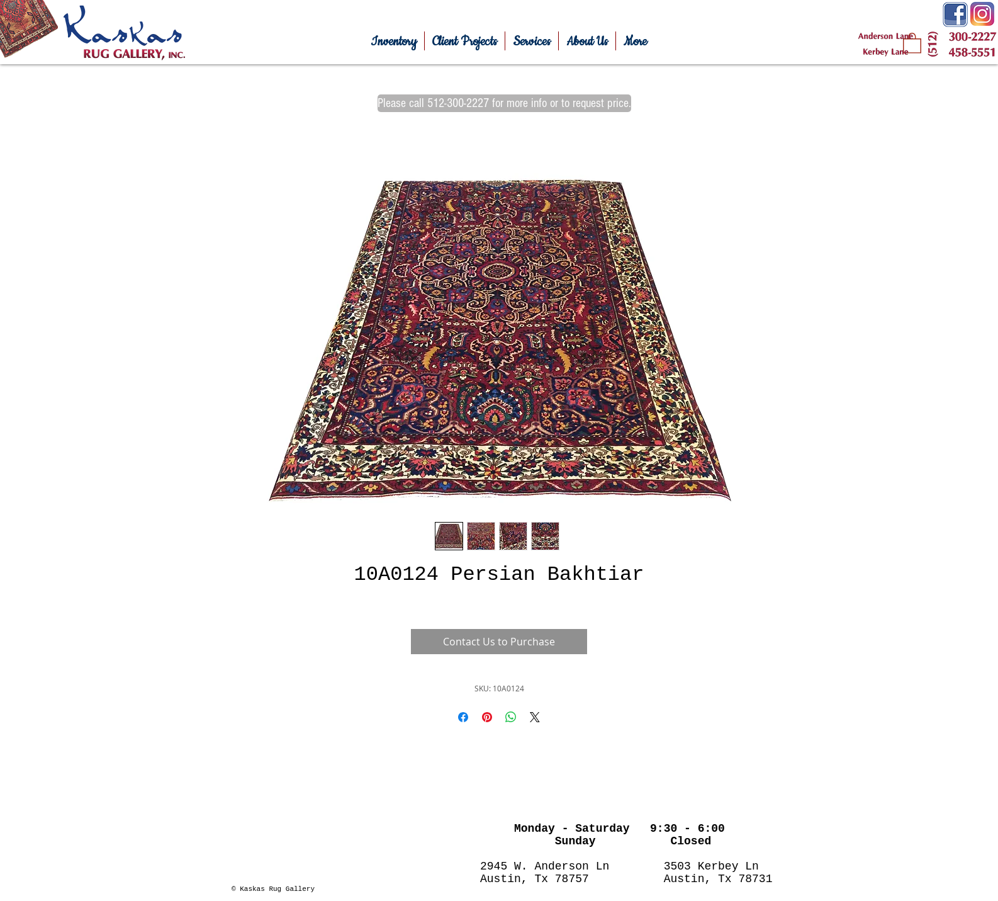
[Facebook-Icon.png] (955, 14)
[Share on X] (534, 717)
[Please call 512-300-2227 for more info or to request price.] (504, 103)
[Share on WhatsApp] (511, 717)
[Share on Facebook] (463, 717)
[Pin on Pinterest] (487, 717)
